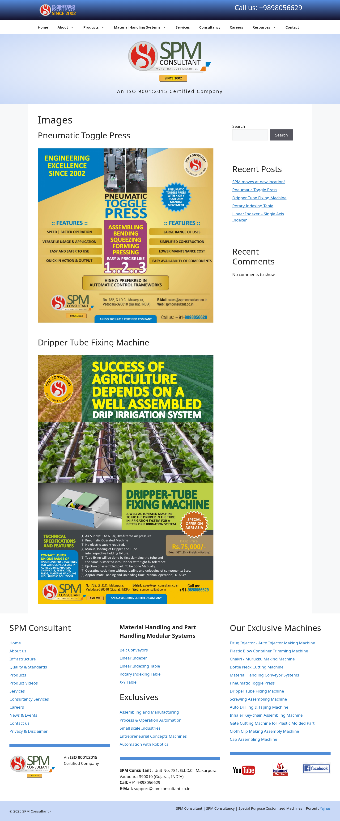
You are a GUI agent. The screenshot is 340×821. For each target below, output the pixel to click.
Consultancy (210, 27)
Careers (236, 27)
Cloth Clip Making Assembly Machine (264, 731)
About (68, 27)
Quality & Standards (28, 667)
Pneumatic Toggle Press (84, 135)
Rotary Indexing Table (252, 205)
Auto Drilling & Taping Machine (259, 707)
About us (17, 651)
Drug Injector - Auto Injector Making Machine (272, 643)
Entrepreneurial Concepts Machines (153, 736)
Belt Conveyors (134, 650)
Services (183, 27)
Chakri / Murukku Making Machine (262, 659)
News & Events (23, 715)
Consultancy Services (29, 699)
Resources (267, 27)
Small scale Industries (140, 728)
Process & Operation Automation (151, 720)
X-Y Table (128, 682)
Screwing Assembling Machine (258, 699)
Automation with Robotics (144, 744)
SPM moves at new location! (258, 181)
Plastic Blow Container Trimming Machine (269, 651)
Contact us (19, 723)
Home (43, 27)
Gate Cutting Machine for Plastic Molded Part (272, 723)
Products (96, 27)
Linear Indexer (133, 658)
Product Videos (23, 683)
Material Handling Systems (142, 27)
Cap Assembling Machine (253, 739)
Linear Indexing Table (140, 666)
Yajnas (325, 808)
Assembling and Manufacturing (149, 712)
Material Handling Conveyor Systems (264, 675)
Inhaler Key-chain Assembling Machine (266, 715)
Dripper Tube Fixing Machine (93, 342)
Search (238, 126)
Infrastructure (22, 659)
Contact (292, 27)
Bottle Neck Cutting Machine (257, 667)
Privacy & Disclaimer (28, 731)
